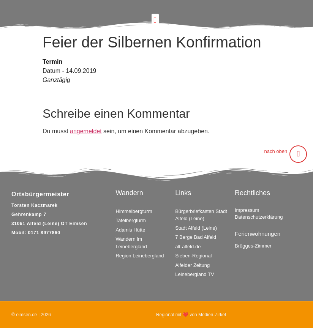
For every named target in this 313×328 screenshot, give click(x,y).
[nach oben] (298, 154)
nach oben (276, 151)
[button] (155, 20)
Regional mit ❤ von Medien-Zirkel (191, 314)
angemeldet (86, 131)
